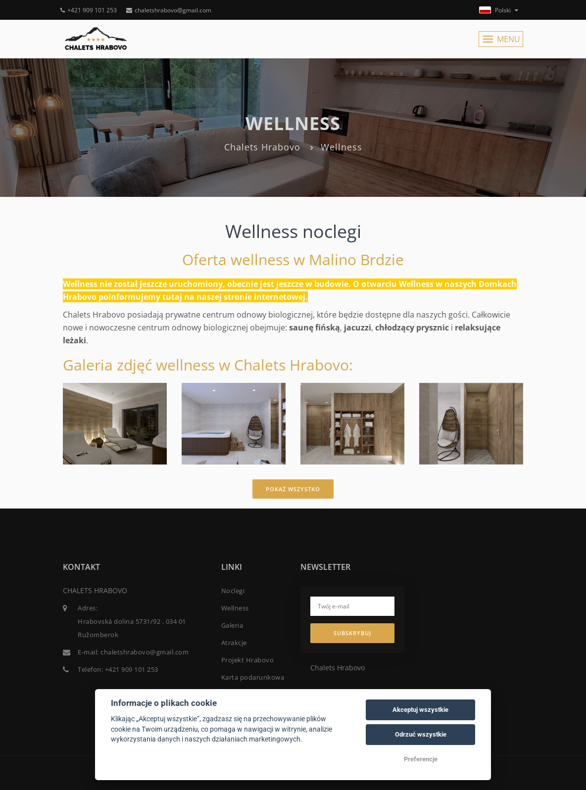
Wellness (235, 608)
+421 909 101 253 (88, 10)
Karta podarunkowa (253, 677)
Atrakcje (234, 642)
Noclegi (233, 590)
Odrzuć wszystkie (420, 734)
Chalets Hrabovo (262, 147)
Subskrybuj (352, 633)
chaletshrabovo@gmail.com (168, 10)
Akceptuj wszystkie (420, 709)
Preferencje (421, 759)
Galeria (232, 625)
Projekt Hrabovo (247, 659)
